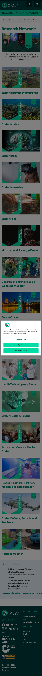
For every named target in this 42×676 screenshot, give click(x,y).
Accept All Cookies (21, 350)
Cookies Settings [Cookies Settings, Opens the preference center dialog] (21, 339)
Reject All (21, 345)
